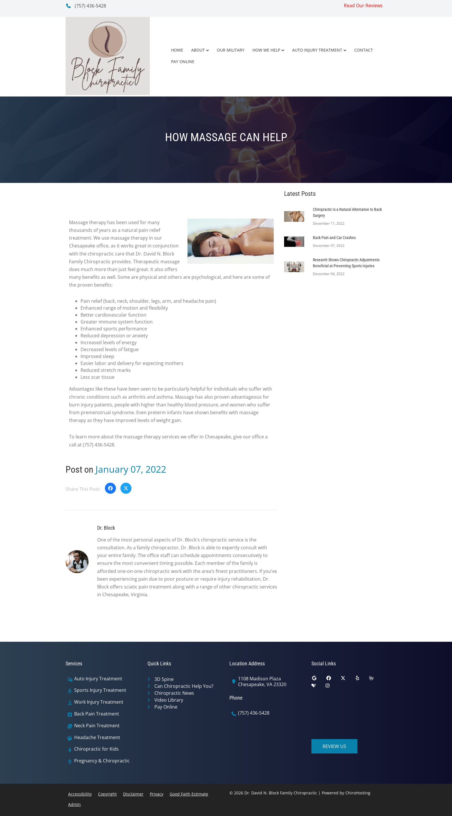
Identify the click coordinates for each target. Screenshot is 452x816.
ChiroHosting (357, 793)
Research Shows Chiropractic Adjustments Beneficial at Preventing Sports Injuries (346, 263)
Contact (363, 50)
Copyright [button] (107, 794)
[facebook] (333, 679)
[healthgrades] (318, 687)
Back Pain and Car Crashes (334, 237)
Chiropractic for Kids (96, 749)
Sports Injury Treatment (100, 690)
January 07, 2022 (130, 469)
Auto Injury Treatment (317, 50)
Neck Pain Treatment (97, 726)
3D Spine (164, 679)
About (198, 50)
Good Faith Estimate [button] (189, 794)
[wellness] (375, 679)
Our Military (230, 50)
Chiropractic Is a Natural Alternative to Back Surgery (347, 212)
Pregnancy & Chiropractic (102, 761)
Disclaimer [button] (133, 794)
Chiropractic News (174, 693)
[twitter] (347, 679)
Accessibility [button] (80, 794)
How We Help (266, 50)
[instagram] (332, 687)
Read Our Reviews (363, 5)
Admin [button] (74, 804)
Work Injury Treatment (98, 702)
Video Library (168, 700)
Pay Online (182, 61)
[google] (318, 679)
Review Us (334, 746)
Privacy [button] (156, 794)
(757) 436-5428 (86, 6)
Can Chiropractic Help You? (183, 686)
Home (177, 50)
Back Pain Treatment (96, 714)
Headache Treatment (97, 737)
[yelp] (362, 679)
